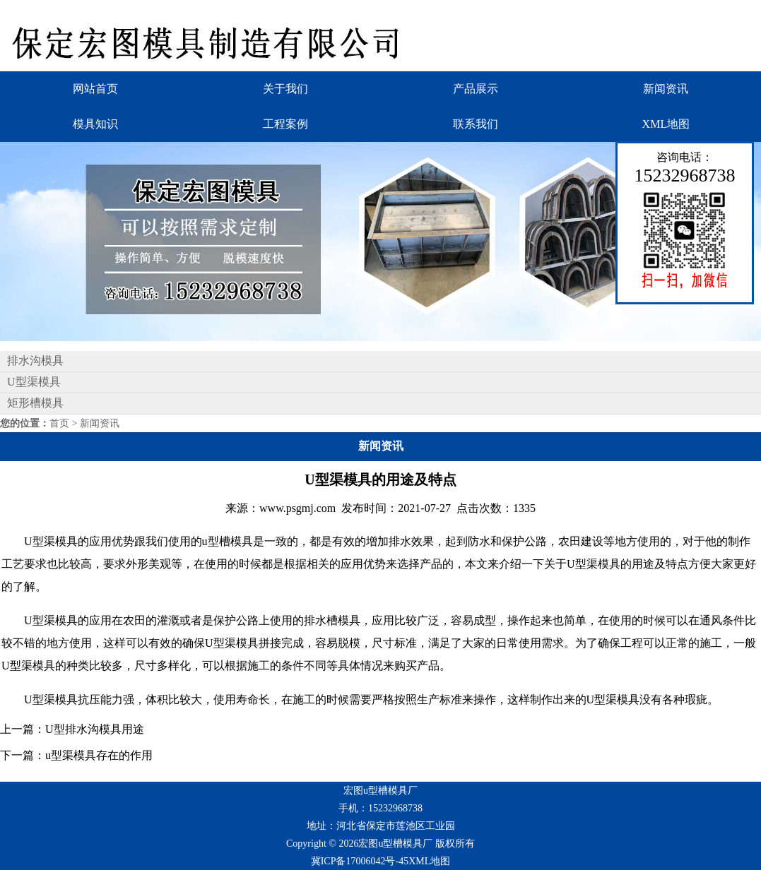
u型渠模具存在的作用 (99, 755)
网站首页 (95, 89)
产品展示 (475, 89)
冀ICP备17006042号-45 (359, 861)
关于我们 (285, 89)
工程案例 (285, 124)
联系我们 (475, 124)
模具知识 (95, 124)
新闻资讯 (665, 89)
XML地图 (666, 124)
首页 (59, 423)
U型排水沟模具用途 (94, 729)
